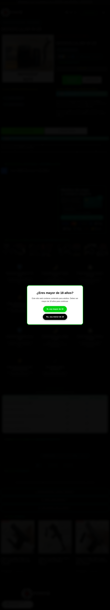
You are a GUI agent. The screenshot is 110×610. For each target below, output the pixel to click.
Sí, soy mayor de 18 (55, 309)
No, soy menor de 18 (55, 317)
